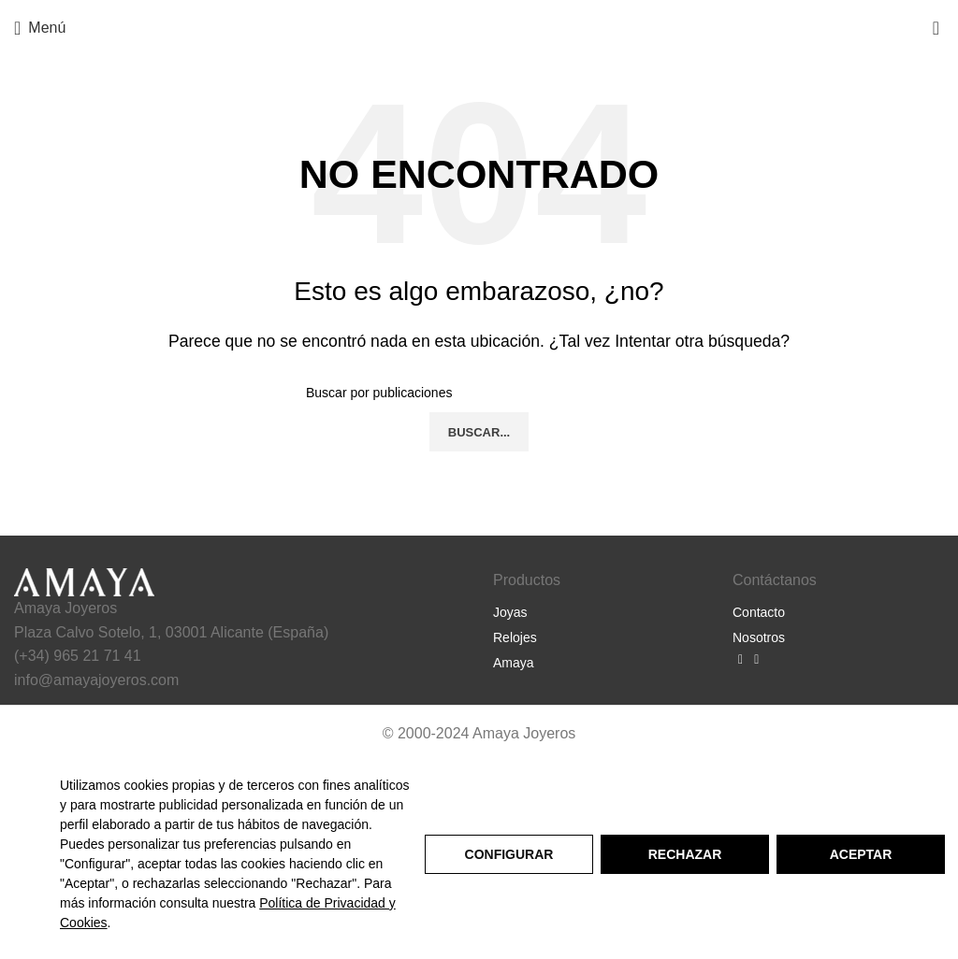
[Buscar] (479, 392)
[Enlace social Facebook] (740, 660)
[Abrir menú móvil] (40, 28)
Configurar (509, 854)
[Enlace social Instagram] (756, 660)
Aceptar (861, 854)
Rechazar (685, 854)
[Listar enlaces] (598, 612)
